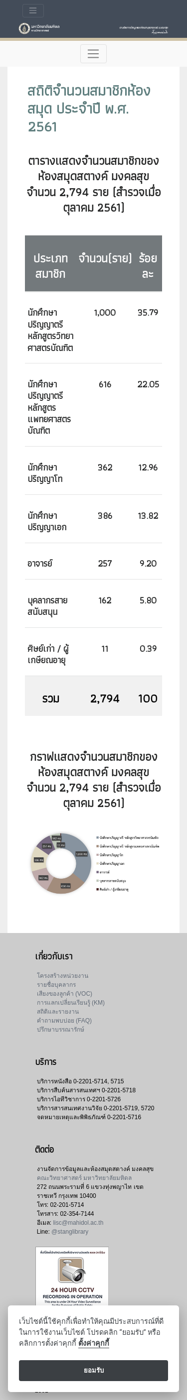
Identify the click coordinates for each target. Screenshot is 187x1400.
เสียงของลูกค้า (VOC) (64, 993)
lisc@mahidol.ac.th (78, 1222)
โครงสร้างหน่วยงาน (62, 975)
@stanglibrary (69, 1231)
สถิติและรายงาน (58, 1011)
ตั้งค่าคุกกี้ (93, 1343)
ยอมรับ (94, 1370)
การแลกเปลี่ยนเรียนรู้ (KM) (71, 1002)
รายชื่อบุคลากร (56, 984)
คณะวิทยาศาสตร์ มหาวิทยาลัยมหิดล (84, 1177)
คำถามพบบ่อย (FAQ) (64, 1020)
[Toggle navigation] (33, 11)
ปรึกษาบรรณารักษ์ (60, 1029)
